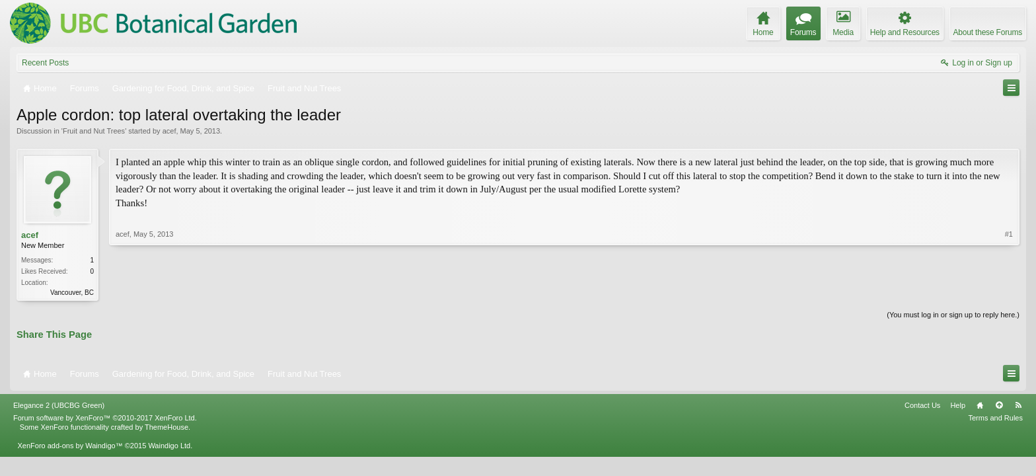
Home (979, 405)
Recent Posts (45, 62)
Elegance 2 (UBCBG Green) (58, 405)
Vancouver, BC (72, 292)
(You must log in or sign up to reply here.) (953, 315)
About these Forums (987, 32)
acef (169, 131)
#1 (1009, 234)
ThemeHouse (166, 427)
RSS (1018, 405)
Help (957, 405)
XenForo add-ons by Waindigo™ (69, 446)
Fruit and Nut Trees (94, 131)
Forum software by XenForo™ (105, 418)
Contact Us (922, 405)
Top (999, 405)
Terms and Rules (995, 418)
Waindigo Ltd (169, 446)
